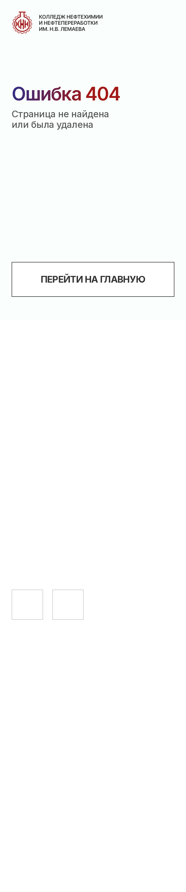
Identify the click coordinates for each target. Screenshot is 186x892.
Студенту (35, 669)
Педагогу (35, 689)
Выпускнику (42, 710)
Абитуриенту (44, 649)
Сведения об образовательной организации (62, 742)
